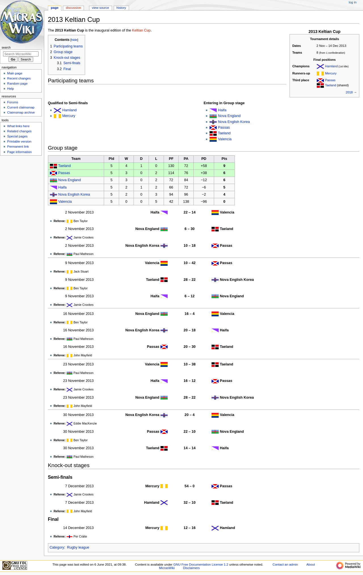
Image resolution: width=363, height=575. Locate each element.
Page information (19, 152)
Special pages (17, 136)
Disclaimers (191, 568)
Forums (12, 102)
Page (54, 7)
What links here (18, 126)
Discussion (73, 7)
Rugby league (78, 547)
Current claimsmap (20, 107)
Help (10, 88)
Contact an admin (285, 564)
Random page (17, 83)
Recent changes (19, 78)
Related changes (19, 131)
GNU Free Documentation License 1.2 (200, 564)
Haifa (222, 110)
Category (57, 547)
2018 (349, 92)
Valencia (225, 139)
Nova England (229, 116)
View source (100, 7)
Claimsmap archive (21, 112)
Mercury (330, 73)
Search (6, 47)
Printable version (19, 141)
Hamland (331, 66)
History (121, 7)
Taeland (330, 85)
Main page (14, 73)
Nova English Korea (234, 122)
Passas (330, 80)
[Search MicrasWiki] (21, 54)
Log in (352, 2)
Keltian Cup (141, 30)
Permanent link (18, 146)
